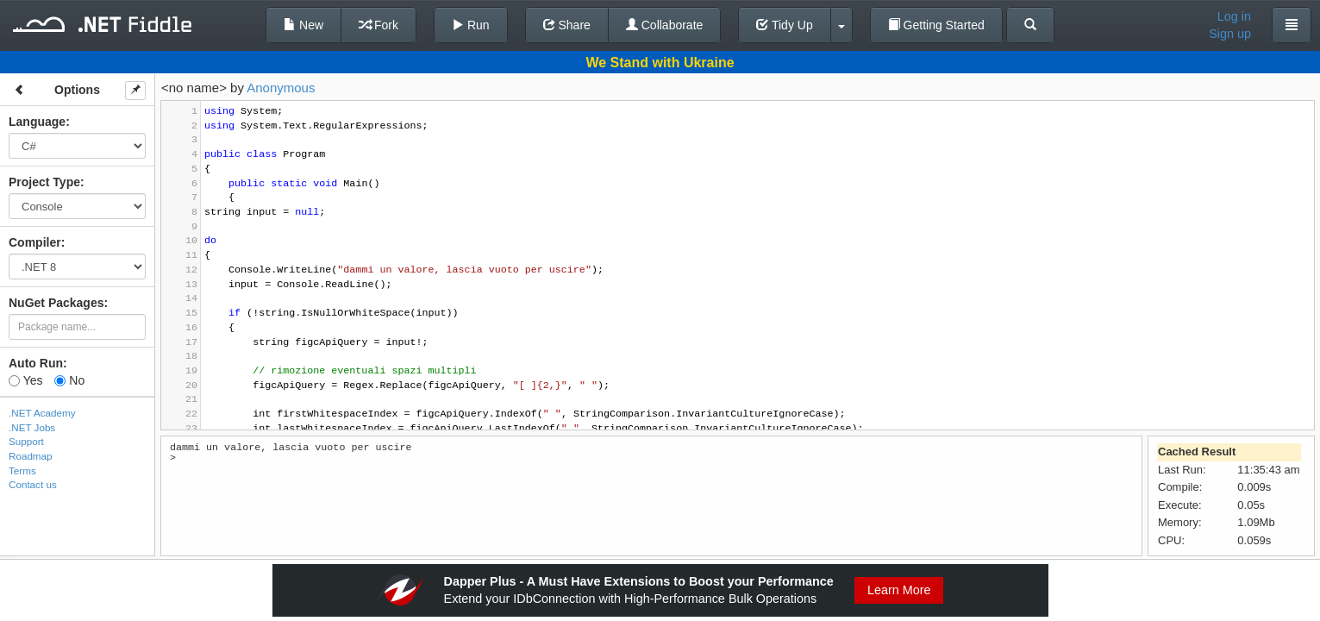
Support (26, 441)
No (69, 380)
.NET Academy (42, 412)
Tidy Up (784, 25)
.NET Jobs (32, 427)
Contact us (33, 484)
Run (471, 25)
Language (37, 122)
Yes (25, 380)
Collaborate (665, 25)
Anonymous (281, 87)
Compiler (35, 242)
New (303, 25)
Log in (1234, 16)
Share (567, 25)
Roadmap (31, 455)
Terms (22, 470)
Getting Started (936, 25)
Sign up (1230, 34)
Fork (378, 25)
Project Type (44, 182)
